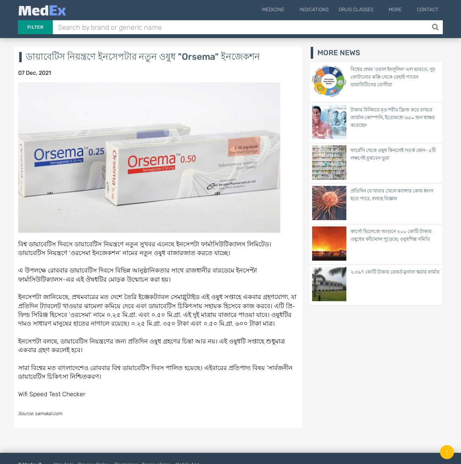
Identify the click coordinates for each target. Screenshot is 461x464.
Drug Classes (366, 10)
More (400, 10)
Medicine (289, 10)
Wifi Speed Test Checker (51, 394)
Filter (35, 27)
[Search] (436, 27)
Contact (427, 10)
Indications (324, 10)
